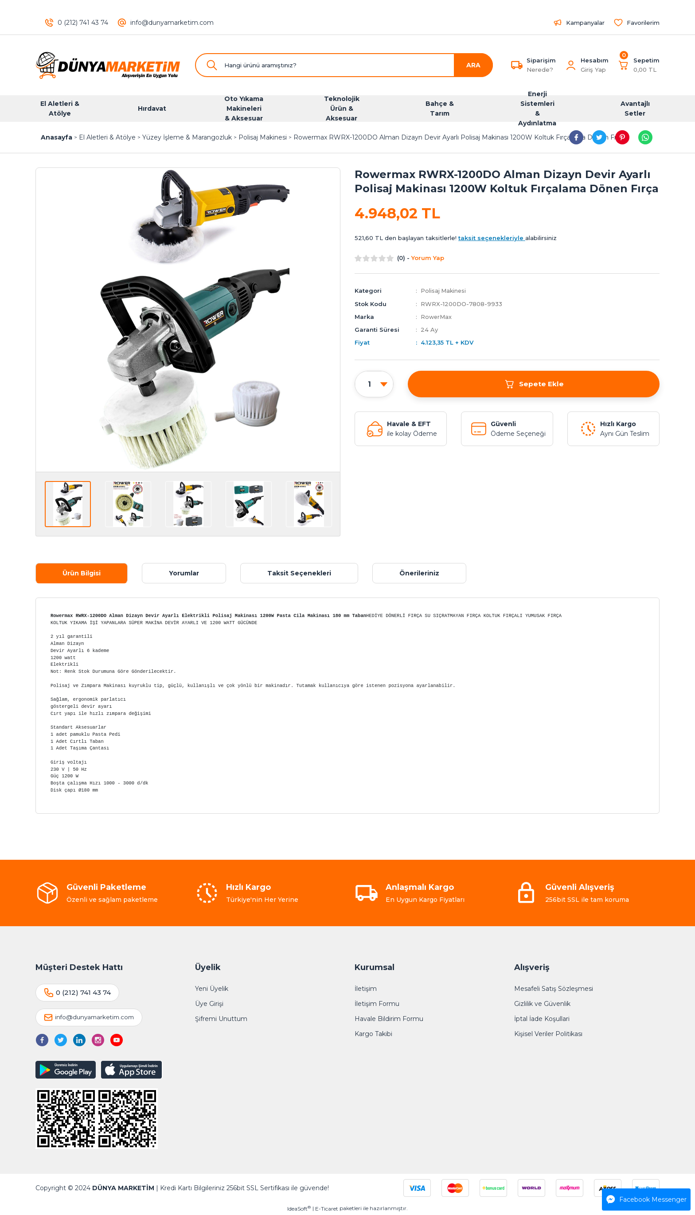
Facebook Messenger (646, 1199)
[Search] (344, 65)
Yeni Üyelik (211, 989)
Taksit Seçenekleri (299, 573)
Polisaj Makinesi (444, 290)
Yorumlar (184, 573)
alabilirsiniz (507, 237)
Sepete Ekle (534, 383)
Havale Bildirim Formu (389, 1019)
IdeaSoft (299, 1208)
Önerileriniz (419, 573)
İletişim (366, 989)
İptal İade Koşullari (542, 1019)
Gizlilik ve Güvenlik (542, 1004)
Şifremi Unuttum (221, 1019)
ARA (473, 65)
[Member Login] (571, 65)
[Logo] (108, 65)
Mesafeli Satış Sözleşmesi (553, 989)
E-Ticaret (326, 1208)
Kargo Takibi (373, 1034)
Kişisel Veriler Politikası (548, 1034)
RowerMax (437, 316)
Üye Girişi (209, 1004)
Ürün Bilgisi (81, 573)
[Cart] (638, 65)
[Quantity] (374, 384)
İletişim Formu (377, 1004)
